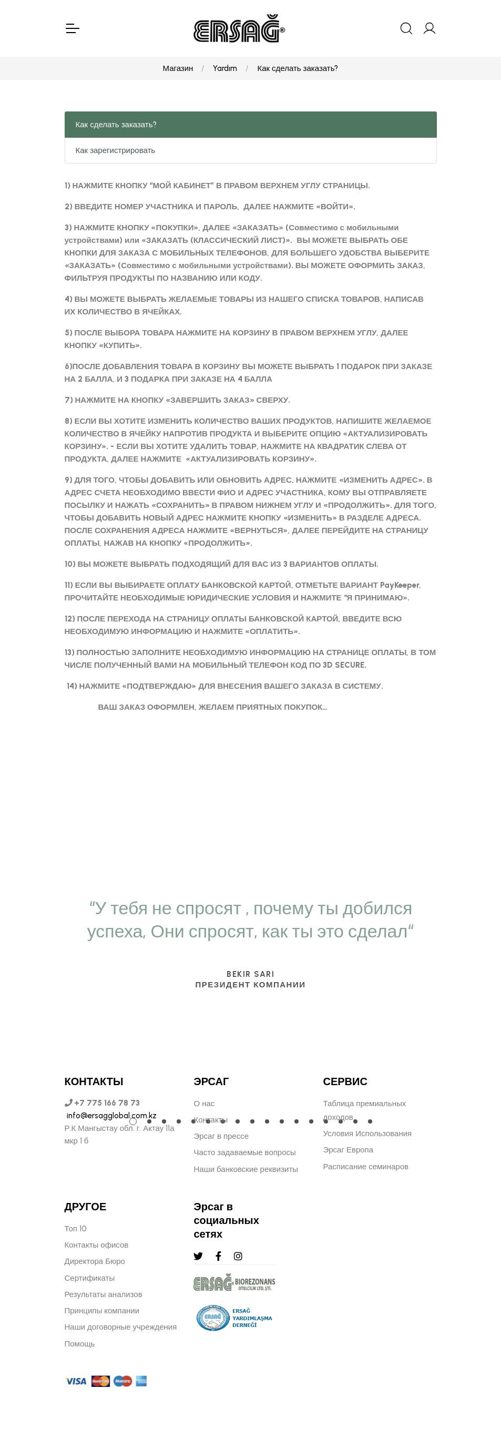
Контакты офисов (97, 1245)
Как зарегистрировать (116, 150)
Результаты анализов (103, 1294)
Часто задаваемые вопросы (244, 1152)
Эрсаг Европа (348, 1150)
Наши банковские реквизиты (245, 1169)
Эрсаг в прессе (221, 1136)
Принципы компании (102, 1310)
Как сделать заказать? (297, 68)
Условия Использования (367, 1133)
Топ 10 (76, 1228)
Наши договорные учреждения (121, 1327)
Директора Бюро (95, 1261)
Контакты (210, 1120)
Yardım (225, 68)
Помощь (80, 1344)
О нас (203, 1103)
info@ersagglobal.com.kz (111, 1115)
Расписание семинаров (365, 1166)
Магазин (178, 68)
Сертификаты (90, 1278)
